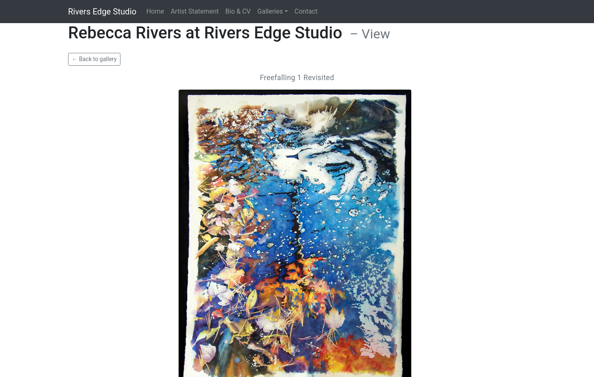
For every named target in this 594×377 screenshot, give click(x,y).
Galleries (270, 11)
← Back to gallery (94, 59)
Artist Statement (195, 11)
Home (155, 11)
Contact (306, 11)
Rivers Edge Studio (102, 12)
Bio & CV (237, 11)
